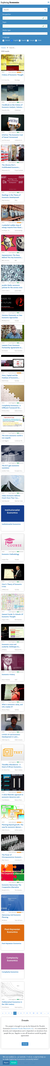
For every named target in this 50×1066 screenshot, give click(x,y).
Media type (6, 30)
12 (41, 1013)
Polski (39, 40)
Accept (13, 1063)
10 (33, 1013)
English (15, 40)
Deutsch (7, 40)
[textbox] (25, 33)
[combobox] (25, 33)
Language (5, 37)
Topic (4, 22)
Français (31, 40)
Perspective (6, 14)
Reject (6, 1063)
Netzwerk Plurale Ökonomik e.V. (22, 1028)
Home (3, 48)
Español (23, 40)
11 (37, 1013)
